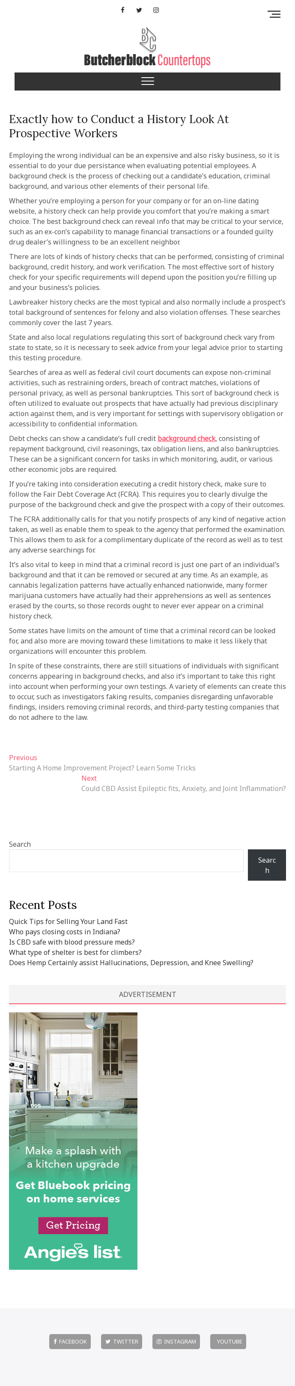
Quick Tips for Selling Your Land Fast (68, 921)
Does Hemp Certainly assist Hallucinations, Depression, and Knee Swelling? (131, 962)
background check (186, 438)
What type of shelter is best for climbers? (75, 952)
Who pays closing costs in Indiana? (64, 931)
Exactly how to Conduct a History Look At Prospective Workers (119, 126)
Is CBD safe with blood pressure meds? (72, 942)
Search (20, 844)
